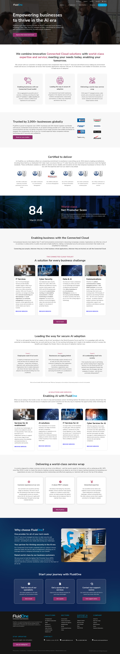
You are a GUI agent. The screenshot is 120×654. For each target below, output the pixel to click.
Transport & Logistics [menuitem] (66, 622)
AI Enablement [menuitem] (72, 5)
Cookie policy (23, 650)
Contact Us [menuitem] (102, 5)
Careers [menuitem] (95, 622)
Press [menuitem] (94, 626)
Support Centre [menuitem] (81, 620)
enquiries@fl (65, 640)
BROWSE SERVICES (45, 446)
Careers (91, 1)
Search (78, 1)
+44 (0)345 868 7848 (82, 640)
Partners (98, 1)
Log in (104, 1)
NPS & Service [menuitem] (96, 624)
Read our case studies (22, 137)
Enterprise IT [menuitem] (48, 626)
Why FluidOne (60, 510)
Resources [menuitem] (93, 5)
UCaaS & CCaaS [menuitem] (48, 630)
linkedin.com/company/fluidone (101, 640)
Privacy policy (16, 650)
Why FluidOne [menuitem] (83, 5)
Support (85, 1)
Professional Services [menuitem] (66, 628)
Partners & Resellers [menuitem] (98, 628)
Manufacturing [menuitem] (64, 624)
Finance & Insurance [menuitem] (65, 620)
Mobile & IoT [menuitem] (48, 631)
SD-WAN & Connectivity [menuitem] (50, 620)
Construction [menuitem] (64, 618)
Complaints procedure (32, 650)
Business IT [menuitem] (47, 624)
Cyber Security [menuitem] (48, 628)
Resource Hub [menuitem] (80, 622)
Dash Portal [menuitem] (80, 628)
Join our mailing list (21, 644)
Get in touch (60, 322)
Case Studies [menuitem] (80, 624)
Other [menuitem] (62, 630)
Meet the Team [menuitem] (96, 620)
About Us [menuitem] (95, 618)
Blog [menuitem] (78, 626)
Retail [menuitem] (62, 626)
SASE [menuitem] (46, 622)
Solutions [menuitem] (63, 5)
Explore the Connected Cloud (25, 35)
